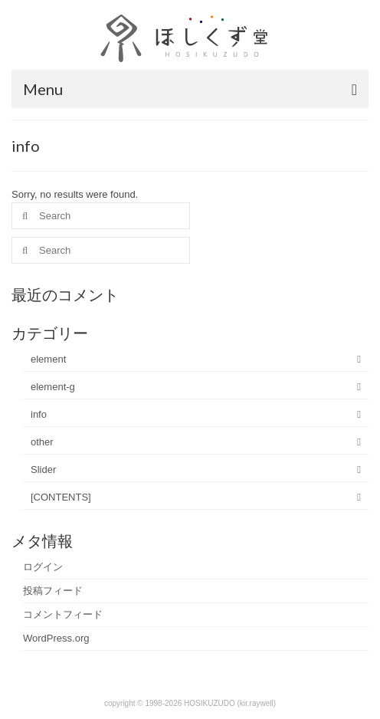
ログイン (43, 567)
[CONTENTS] (61, 497)
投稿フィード (53, 590)
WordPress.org (56, 638)
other (42, 442)
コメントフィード (63, 614)
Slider (43, 469)
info (39, 414)
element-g (53, 386)
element (48, 359)
